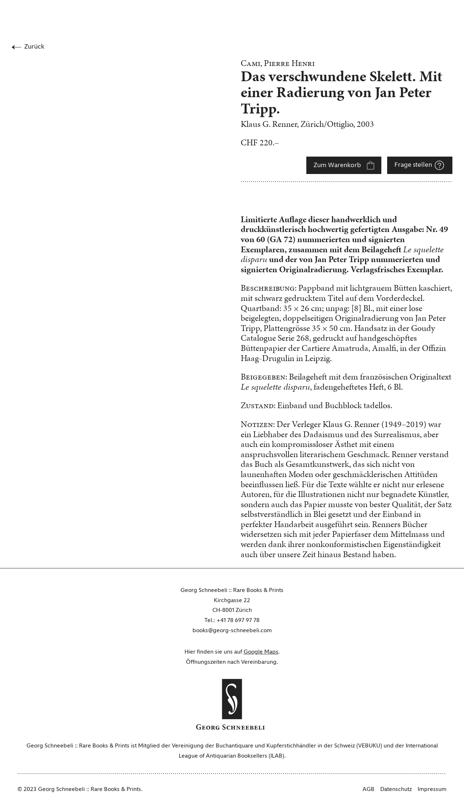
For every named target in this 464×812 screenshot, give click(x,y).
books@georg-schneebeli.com (232, 631)
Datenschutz (396, 789)
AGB (368, 789)
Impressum (432, 789)
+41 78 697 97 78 (238, 621)
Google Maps (261, 652)
